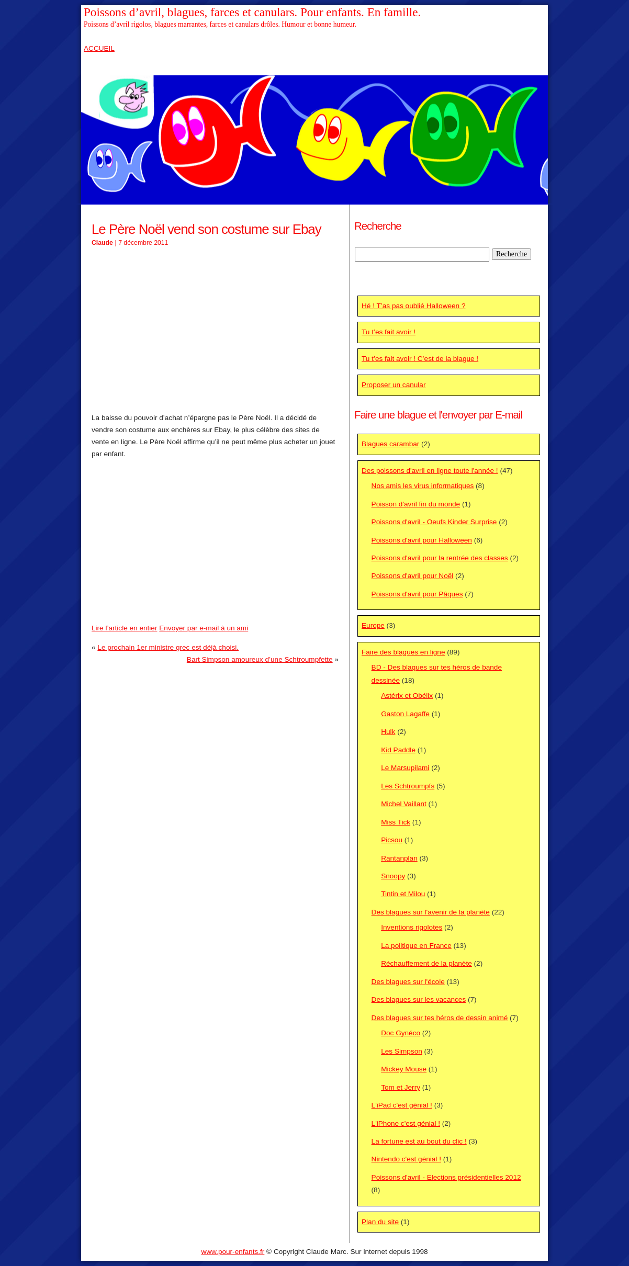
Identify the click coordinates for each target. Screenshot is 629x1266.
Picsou (391, 840)
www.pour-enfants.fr (232, 1252)
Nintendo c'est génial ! (406, 1159)
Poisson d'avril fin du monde (416, 504)
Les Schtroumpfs (407, 786)
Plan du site (380, 1222)
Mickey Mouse (403, 1069)
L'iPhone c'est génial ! (406, 1123)
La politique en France (416, 945)
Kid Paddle (398, 750)
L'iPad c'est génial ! (402, 1105)
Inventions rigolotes (411, 927)
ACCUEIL (99, 48)
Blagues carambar (390, 444)
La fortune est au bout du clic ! (419, 1141)
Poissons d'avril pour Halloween (422, 540)
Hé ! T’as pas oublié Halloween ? (413, 306)
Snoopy (393, 876)
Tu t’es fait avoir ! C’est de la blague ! (420, 359)
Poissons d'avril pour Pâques (417, 594)
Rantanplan (399, 858)
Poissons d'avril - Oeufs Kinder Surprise (434, 522)
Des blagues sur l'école (408, 982)
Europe (373, 625)
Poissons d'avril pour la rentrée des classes (440, 558)
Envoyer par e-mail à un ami (203, 628)
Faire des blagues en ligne (403, 652)
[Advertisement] (215, 330)
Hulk (388, 732)
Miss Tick (395, 822)
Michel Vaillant (403, 804)
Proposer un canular (393, 385)
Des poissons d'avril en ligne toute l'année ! (430, 470)
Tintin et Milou (403, 894)
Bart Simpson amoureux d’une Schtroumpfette (260, 659)
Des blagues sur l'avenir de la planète (431, 912)
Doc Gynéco (400, 1033)
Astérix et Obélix (407, 695)
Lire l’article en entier (124, 628)
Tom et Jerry (400, 1087)
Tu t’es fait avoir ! (388, 332)
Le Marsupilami (405, 768)
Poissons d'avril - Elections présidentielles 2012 (446, 1177)
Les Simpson (401, 1051)
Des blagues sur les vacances (419, 999)
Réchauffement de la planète (426, 963)
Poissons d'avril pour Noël (413, 576)
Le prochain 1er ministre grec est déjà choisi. (168, 647)
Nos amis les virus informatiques (423, 486)
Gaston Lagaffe (405, 714)
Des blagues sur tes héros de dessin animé (440, 1018)
